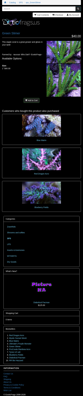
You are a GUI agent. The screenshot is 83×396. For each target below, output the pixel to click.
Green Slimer (15, 346)
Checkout (57, 15)
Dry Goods (11, 262)
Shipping (7, 379)
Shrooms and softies (16, 232)
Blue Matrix (41, 140)
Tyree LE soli (14, 352)
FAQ (5, 376)
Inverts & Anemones (15, 250)
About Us (7, 382)
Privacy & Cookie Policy (13, 385)
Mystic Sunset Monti (18, 338)
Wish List (7, 390)
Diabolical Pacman (41, 302)
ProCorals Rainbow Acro (19, 349)
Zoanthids (11, 227)
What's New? (11, 271)
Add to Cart (31, 100)
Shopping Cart (12, 313)
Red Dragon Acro (41, 174)
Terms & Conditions (11, 388)
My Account (73, 15)
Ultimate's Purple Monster (20, 344)
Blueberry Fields (41, 207)
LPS (9, 244)
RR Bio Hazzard (16, 360)
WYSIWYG (12, 256)
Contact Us (8, 374)
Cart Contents (41, 15)
